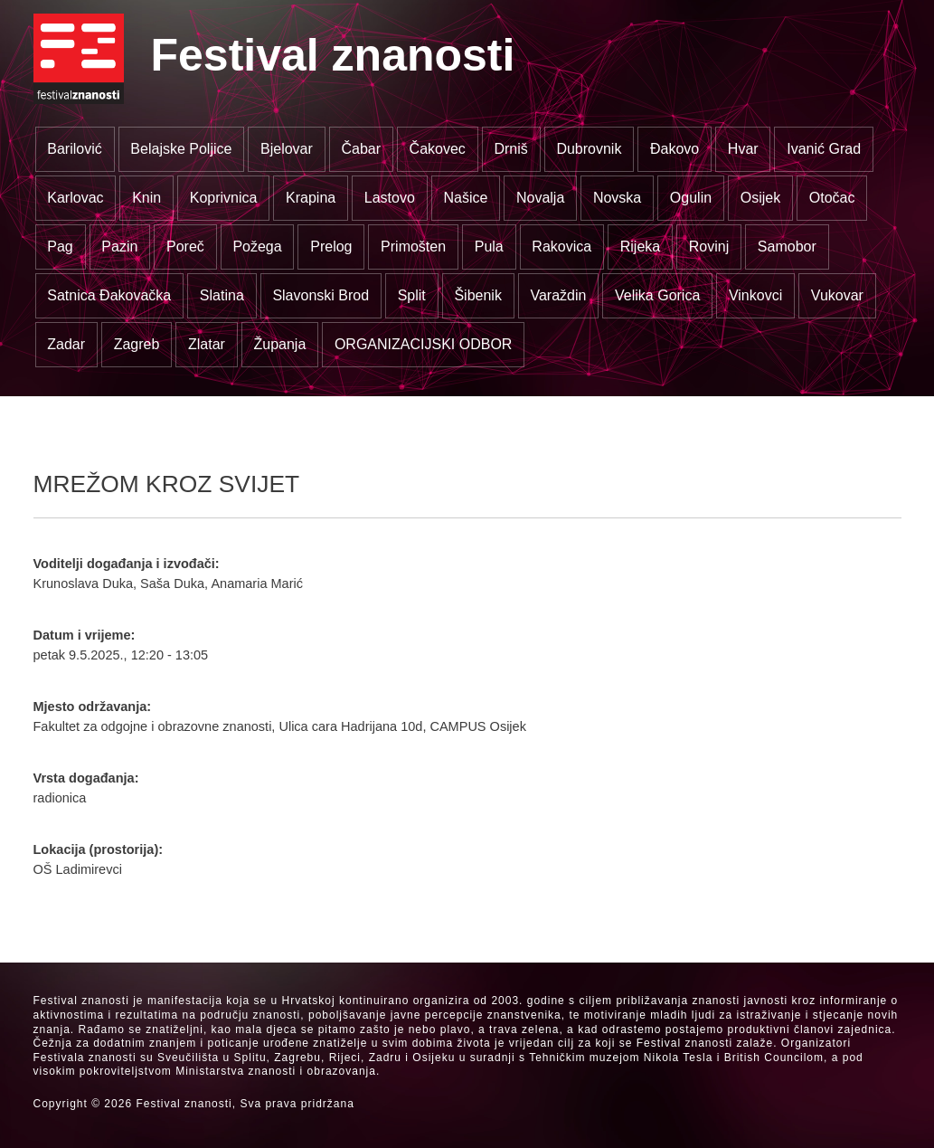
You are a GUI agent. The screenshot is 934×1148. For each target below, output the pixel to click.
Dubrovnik (588, 149)
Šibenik (477, 295)
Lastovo (389, 197)
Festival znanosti (333, 55)
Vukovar (837, 295)
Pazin (119, 246)
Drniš (510, 149)
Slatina (222, 295)
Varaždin (558, 295)
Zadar (66, 344)
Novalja (540, 197)
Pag (59, 246)
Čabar (361, 149)
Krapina (310, 197)
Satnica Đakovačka (109, 295)
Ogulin (691, 197)
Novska (617, 197)
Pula (489, 246)
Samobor (787, 246)
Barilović (74, 149)
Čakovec (438, 149)
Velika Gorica (657, 295)
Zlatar (206, 344)
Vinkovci (755, 295)
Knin (146, 197)
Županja (279, 344)
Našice (465, 197)
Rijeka (640, 246)
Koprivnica (224, 197)
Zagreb (137, 344)
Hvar (743, 149)
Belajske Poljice (180, 149)
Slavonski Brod (320, 295)
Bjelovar (286, 149)
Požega (256, 246)
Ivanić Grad (824, 149)
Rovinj (709, 246)
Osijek (760, 197)
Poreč (185, 246)
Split (412, 295)
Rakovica (561, 246)
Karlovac (75, 197)
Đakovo (674, 149)
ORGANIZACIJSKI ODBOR (423, 344)
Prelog (331, 246)
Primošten (413, 246)
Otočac (832, 197)
